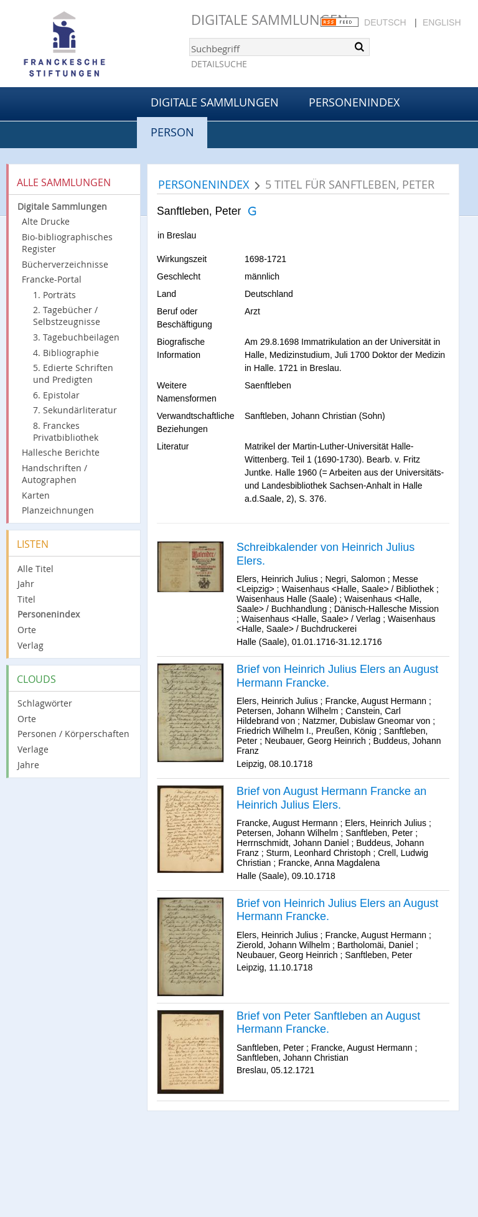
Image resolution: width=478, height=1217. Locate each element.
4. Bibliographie (66, 353)
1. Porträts (54, 295)
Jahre (28, 765)
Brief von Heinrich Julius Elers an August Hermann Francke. (337, 676)
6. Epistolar (56, 395)
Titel (26, 599)
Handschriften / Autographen (54, 474)
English (442, 22)
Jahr (25, 584)
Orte (26, 630)
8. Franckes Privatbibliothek (65, 431)
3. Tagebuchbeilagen (76, 337)
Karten (36, 495)
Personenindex (354, 102)
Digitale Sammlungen (269, 20)
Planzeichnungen (58, 510)
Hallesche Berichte (61, 452)
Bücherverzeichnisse (65, 264)
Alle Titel (35, 569)
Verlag (30, 645)
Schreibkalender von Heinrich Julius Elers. (326, 554)
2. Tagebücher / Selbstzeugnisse (66, 315)
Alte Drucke (46, 221)
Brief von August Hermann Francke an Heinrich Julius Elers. (331, 798)
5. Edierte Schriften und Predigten (73, 373)
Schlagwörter (44, 703)
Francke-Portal (52, 279)
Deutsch (385, 22)
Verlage (33, 749)
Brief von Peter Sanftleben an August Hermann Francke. (328, 1023)
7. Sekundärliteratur (75, 410)
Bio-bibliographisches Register (67, 243)
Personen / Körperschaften (73, 734)
